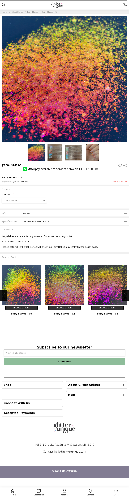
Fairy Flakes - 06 (21, 313)
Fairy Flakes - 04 (107, 313)
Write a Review (120, 182)
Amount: (8, 194)
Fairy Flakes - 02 (64, 313)
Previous (3, 295)
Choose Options (21, 308)
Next (125, 295)
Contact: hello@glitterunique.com (64, 451)
